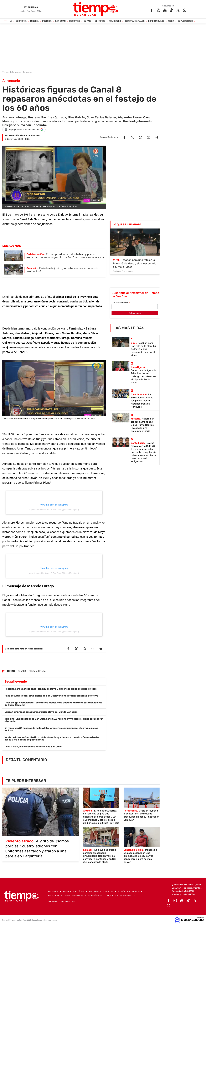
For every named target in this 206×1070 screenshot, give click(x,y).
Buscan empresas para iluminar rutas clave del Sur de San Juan (41, 711)
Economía (21, 21)
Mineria (34, 21)
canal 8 (22, 671)
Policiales (115, 21)
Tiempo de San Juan (11, 72)
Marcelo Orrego (37, 671)
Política (47, 21)
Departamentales (135, 21)
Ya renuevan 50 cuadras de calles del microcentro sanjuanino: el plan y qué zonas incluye (51, 729)
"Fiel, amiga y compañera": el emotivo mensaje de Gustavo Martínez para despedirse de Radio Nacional (53, 703)
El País (87, 21)
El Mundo (100, 21)
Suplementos (185, 21)
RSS (73, 901)
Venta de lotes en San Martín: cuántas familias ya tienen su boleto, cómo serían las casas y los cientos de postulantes (52, 738)
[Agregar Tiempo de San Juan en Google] (24, 129)
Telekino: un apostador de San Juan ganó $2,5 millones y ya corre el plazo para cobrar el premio (54, 720)
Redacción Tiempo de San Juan (24, 135)
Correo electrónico (121, 302)
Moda (171, 21)
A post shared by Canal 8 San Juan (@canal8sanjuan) (54, 509)
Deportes (74, 21)
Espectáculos (156, 21)
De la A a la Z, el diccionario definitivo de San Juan (33, 746)
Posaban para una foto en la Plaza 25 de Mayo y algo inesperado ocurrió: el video (51, 688)
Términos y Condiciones (59, 901)
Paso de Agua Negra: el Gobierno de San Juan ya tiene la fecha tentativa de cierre (51, 695)
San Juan (60, 21)
